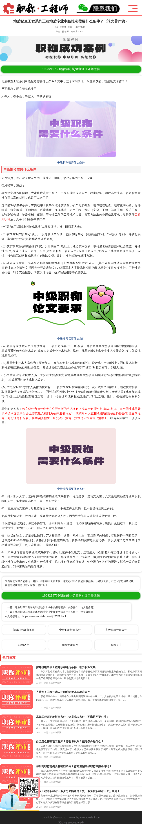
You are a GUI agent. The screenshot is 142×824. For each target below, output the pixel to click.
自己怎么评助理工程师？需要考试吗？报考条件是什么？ (70, 741)
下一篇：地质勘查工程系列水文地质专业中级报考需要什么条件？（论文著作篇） (50, 611)
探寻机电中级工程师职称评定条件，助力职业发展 (66, 667)
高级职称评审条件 (116, 629)
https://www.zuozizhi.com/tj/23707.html (44, 616)
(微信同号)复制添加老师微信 (71, 69)
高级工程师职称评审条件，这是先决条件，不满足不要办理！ (72, 716)
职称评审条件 (70, 644)
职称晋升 (116, 644)
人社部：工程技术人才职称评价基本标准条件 (63, 691)
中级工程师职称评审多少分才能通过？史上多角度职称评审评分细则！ (78, 791)
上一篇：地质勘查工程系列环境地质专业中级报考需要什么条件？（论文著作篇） (50, 607)
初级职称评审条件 (24, 629)
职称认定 (23, 644)
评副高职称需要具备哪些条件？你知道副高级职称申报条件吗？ (74, 766)
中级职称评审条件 (70, 629)
